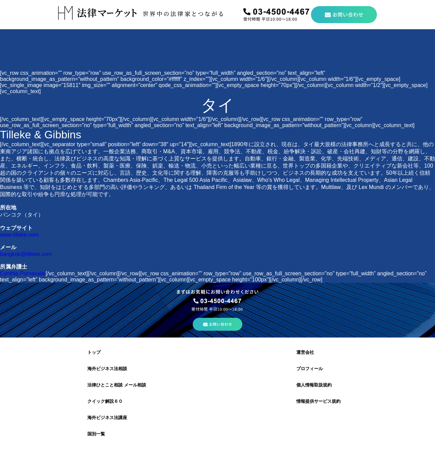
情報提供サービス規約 (318, 401)
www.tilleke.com (19, 235)
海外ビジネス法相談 (107, 368)
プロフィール (309, 368)
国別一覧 (96, 433)
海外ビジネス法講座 (107, 417)
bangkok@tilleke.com (26, 254)
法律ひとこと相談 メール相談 (116, 384)
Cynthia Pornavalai (23, 273)
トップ (94, 352)
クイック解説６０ (105, 401)
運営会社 (305, 352)
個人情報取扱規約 (314, 384)
